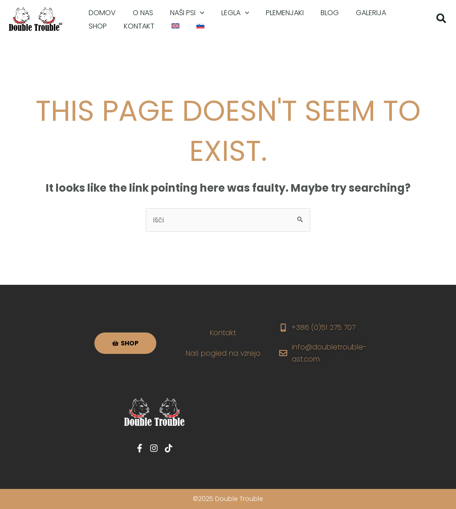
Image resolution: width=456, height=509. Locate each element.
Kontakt (223, 333)
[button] (441, 19)
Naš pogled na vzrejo (223, 353)
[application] (193, 13)
